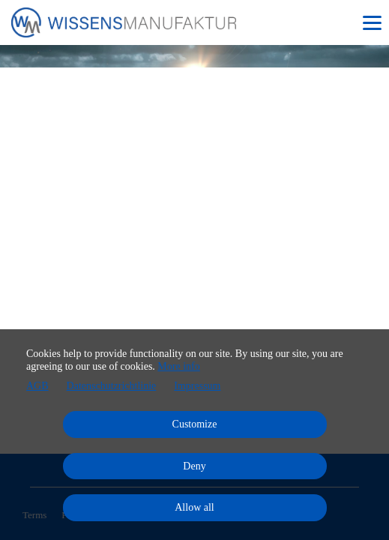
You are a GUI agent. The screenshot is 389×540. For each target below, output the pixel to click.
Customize (194, 424)
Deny (194, 466)
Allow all (194, 507)
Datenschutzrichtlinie (112, 386)
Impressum (197, 386)
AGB (37, 386)
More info (178, 366)
